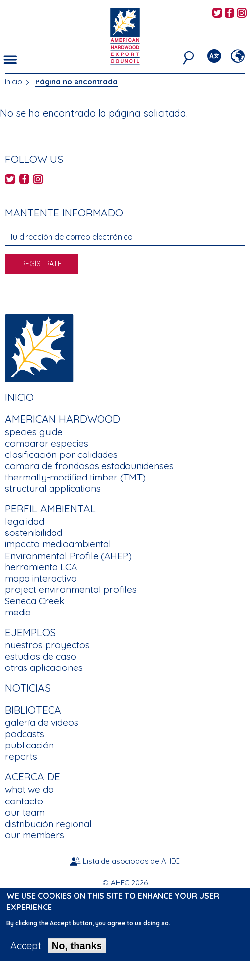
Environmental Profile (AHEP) (68, 555)
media (18, 612)
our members (34, 835)
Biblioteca (33, 709)
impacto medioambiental (58, 544)
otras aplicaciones (44, 667)
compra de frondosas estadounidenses (89, 466)
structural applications (52, 488)
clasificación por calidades (61, 454)
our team (25, 812)
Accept (25, 951)
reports (21, 756)
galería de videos (41, 722)
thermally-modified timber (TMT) (75, 477)
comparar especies (46, 443)
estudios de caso (40, 656)
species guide (34, 432)
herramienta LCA (41, 567)
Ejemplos (30, 632)
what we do (29, 789)
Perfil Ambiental (50, 508)
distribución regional (48, 823)
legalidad (24, 521)
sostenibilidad (33, 532)
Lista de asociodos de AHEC (131, 861)
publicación (29, 745)
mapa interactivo (41, 578)
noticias (27, 687)
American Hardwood (62, 418)
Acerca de (32, 776)
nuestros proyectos (47, 645)
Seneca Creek (34, 601)
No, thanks (77, 951)
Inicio (13, 81)
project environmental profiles (71, 589)
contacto (24, 801)
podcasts (24, 734)
